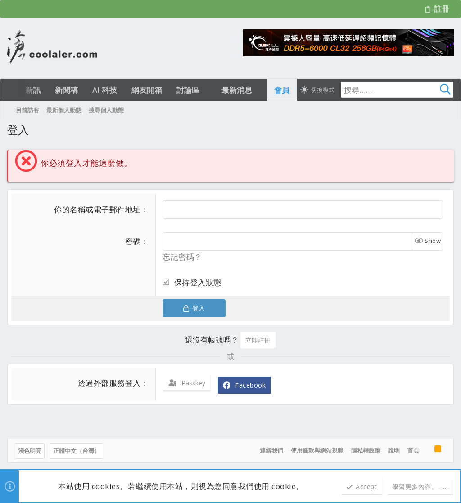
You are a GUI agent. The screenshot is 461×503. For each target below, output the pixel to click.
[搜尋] (397, 89)
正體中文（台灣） (76, 451)
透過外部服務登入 (109, 383)
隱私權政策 (365, 450)
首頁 (413, 450)
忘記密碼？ (182, 257)
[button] (207, 90)
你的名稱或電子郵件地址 (97, 209)
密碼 (133, 241)
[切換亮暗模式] (317, 90)
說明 (394, 450)
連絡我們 (271, 450)
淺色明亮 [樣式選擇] (29, 451)
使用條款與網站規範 (317, 450)
